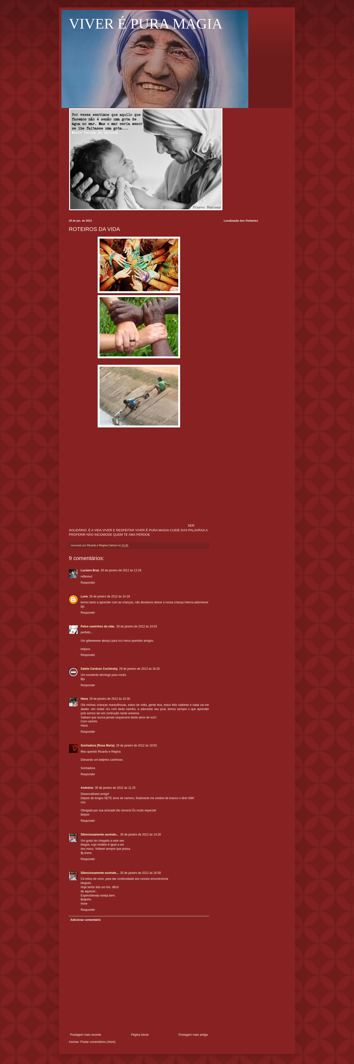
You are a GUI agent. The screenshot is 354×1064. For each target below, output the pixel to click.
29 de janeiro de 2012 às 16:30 (109, 698)
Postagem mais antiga (193, 1034)
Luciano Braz (90, 570)
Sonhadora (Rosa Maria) (98, 745)
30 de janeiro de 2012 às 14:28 (140, 834)
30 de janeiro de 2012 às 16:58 (140, 873)
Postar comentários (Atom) (98, 1042)
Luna (84, 596)
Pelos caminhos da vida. (98, 626)
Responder (88, 582)
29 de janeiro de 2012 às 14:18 (109, 596)
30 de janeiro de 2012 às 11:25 (115, 788)
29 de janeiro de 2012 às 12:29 (121, 570)
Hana (84, 698)
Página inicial (139, 1034)
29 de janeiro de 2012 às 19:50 (136, 745)
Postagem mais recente (85, 1034)
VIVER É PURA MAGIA (145, 23)
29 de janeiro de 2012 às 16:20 (139, 668)
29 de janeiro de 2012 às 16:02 (136, 626)
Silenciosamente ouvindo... (100, 834)
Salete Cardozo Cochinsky (99, 668)
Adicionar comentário (85, 920)
